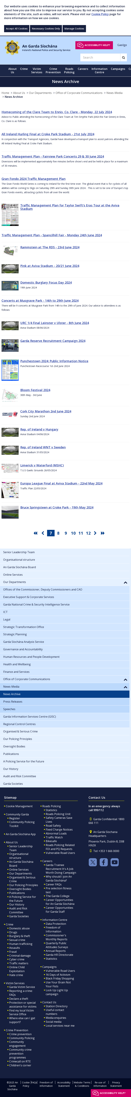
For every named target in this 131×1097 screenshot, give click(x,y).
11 (80, 533)
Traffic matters (18, 963)
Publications (17, 893)
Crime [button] (24, 69)
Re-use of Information (100, 1084)
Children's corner (20, 1065)
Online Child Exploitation (17, 969)
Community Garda (17, 814)
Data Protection (56, 924)
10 (73, 533)
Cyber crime (16, 959)
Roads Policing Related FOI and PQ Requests (60, 847)
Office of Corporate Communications (79, 93)
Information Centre (54, 920)
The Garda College (57, 896)
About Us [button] (12, 70)
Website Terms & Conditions (82, 1084)
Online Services (19, 869)
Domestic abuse (19, 928)
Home (5, 93)
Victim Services (15, 983)
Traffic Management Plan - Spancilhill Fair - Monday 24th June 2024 (52, 235)
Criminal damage (20, 955)
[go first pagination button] (36, 533)
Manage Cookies (74, 28)
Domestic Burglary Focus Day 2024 (46, 282)
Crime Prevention (17, 1030)
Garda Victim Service (22, 987)
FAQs (34, 1082)
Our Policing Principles (23, 885)
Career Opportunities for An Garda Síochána (60, 902)
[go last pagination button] (103, 533)
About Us (19, 93)
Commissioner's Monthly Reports (56, 937)
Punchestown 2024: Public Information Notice (54, 361)
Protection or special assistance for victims (23, 1004)
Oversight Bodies (20, 889)
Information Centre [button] (99, 70)
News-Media (114, 93)
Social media (53, 1022)
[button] (125, 582)
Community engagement (17, 1044)
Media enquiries (56, 1018)
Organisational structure (18, 856)
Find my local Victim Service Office (21, 1012)
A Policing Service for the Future (22, 899)
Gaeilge (122, 45)
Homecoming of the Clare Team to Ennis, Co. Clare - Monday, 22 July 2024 (57, 112)
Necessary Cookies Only (46, 28)
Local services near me (60, 1025)
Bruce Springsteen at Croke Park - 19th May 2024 (56, 507)
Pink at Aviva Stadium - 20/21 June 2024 (49, 266)
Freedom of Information (53, 929)
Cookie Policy (100, 14)
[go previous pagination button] (43, 533)
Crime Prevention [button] (53, 70)
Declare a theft (18, 999)
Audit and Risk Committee (18, 910)
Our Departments (40, 93)
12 (88, 533)
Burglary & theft (19, 936)
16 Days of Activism (58, 975)
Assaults (14, 948)
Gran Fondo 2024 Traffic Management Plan (34, 179)
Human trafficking (20, 944)
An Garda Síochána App (21, 834)
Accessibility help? (97, 45)
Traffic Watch (54, 837)
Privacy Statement (116, 1084)
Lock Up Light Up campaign (57, 992)
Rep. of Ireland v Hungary (39, 429)
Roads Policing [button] (69, 70)
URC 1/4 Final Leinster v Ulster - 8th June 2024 (54, 323)
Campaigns (49, 967)
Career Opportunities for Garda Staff (59, 910)
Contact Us (49, 1002)
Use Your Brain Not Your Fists (58, 984)
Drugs (13, 932)
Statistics (51, 810)
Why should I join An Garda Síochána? (59, 878)
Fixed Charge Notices (59, 829)
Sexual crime (17, 940)
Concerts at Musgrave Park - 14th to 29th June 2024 (40, 300)
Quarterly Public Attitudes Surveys (57, 945)
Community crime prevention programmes (20, 1053)
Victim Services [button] (36, 70)
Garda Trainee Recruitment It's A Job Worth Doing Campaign (61, 869)
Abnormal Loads (56, 833)
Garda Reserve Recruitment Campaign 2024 (52, 341)
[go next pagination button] (96, 533)
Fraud (13, 952)
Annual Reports (56, 951)
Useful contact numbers (55, 1012)
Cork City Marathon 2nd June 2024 (45, 411)
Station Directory (57, 1006)
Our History (16, 904)
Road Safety (53, 825)
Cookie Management (19, 806)
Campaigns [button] (118, 69)
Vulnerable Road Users (60, 853)
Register (14, 818)
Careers (47, 861)
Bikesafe (51, 841)
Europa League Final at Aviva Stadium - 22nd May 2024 (61, 483)
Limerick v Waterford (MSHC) (42, 465)
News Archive (14, 97)
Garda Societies (19, 916)
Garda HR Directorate (59, 955)
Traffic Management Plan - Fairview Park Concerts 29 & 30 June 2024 (53, 156)
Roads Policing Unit (58, 814)
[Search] (100, 57)
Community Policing (22, 1038)
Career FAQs (54, 884)
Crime (9, 924)
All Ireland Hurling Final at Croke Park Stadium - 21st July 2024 (48, 134)
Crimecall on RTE (20, 1061)
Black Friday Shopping (60, 978)
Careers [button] (83, 69)
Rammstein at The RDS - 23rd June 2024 (49, 247)
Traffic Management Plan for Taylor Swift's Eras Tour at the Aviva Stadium (69, 207)
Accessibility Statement (63, 1084)
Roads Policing (51, 806)
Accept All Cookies (16, 28)
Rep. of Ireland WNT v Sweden (43, 447)
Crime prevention (20, 1034)
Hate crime (16, 975)
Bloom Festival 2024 (35, 390)
